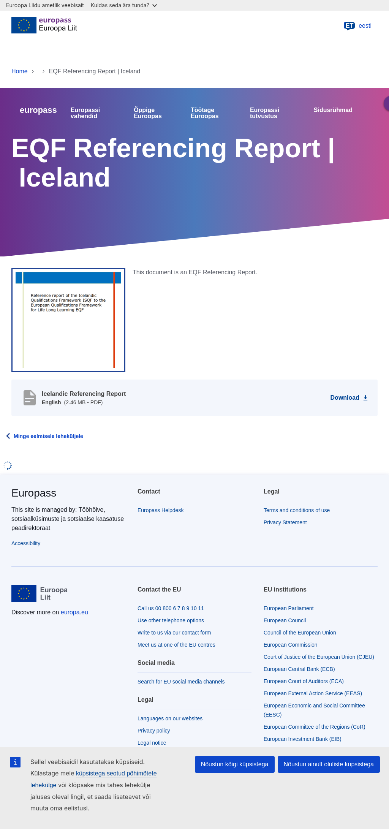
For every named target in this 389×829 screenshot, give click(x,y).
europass (38, 110)
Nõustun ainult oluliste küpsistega (329, 764)
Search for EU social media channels (181, 682)
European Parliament (289, 608)
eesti (357, 25)
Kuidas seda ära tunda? (124, 5)
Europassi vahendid (85, 113)
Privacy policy (154, 731)
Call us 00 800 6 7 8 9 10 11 (171, 608)
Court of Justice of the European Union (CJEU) (319, 657)
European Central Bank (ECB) (299, 669)
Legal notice (152, 743)
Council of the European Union (300, 633)
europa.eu (74, 612)
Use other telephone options (171, 620)
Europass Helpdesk (160, 510)
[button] (68, 319)
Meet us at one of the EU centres (176, 645)
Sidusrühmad (333, 110)
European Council (285, 620)
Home (19, 71)
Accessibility (25, 543)
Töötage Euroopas (205, 113)
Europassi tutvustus (264, 113)
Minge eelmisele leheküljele (48, 436)
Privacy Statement (285, 522)
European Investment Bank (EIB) (303, 739)
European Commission (291, 645)
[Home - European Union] (44, 26)
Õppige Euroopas (148, 113)
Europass (33, 493)
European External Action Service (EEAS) (313, 693)
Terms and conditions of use (297, 510)
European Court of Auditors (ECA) (304, 681)
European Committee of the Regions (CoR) (314, 727)
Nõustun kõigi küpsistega (235, 764)
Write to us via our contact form (174, 633)
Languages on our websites (170, 718)
